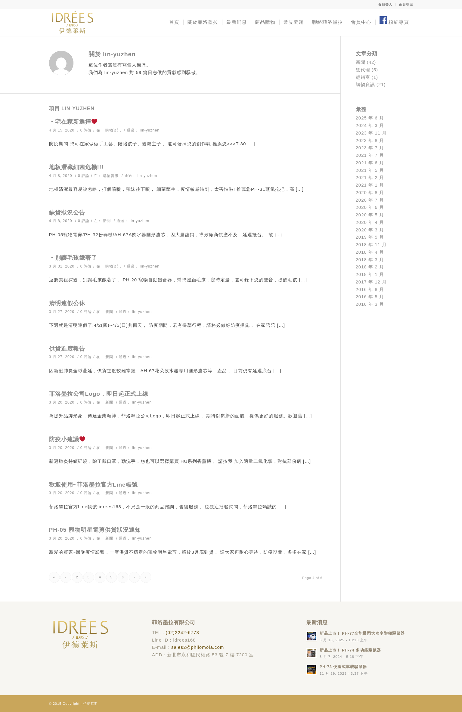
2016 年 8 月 (370, 289)
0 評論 (86, 130)
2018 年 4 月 (370, 252)
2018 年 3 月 (370, 259)
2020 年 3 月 (370, 229)
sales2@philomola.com (197, 647)
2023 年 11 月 (371, 132)
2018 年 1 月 (370, 274)
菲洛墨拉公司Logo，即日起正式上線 (98, 394)
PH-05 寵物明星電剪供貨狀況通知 (95, 530)
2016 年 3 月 (370, 304)
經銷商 (363, 77)
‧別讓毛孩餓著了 (73, 258)
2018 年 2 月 (370, 266)
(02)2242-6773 (182, 632)
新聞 (107, 221)
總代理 (363, 69)
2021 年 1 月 (370, 184)
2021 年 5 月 (370, 170)
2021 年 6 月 (370, 162)
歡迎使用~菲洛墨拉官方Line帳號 (93, 484)
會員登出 (406, 4)
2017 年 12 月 (371, 281)
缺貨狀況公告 (67, 212)
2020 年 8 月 (370, 192)
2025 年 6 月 (370, 117)
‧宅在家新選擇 (73, 122)
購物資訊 (113, 130)
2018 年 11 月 (371, 244)
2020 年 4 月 (370, 222)
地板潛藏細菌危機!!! (76, 167)
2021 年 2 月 (370, 177)
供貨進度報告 (67, 348)
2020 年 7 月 (370, 200)
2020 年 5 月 (370, 214)
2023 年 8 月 (370, 140)
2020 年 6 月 (370, 207)
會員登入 (385, 4)
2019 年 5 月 (370, 237)
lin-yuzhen (150, 130)
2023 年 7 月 (370, 147)
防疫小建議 (67, 439)
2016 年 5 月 (370, 296)
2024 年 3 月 (370, 125)
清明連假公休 (67, 303)
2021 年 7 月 (370, 155)
